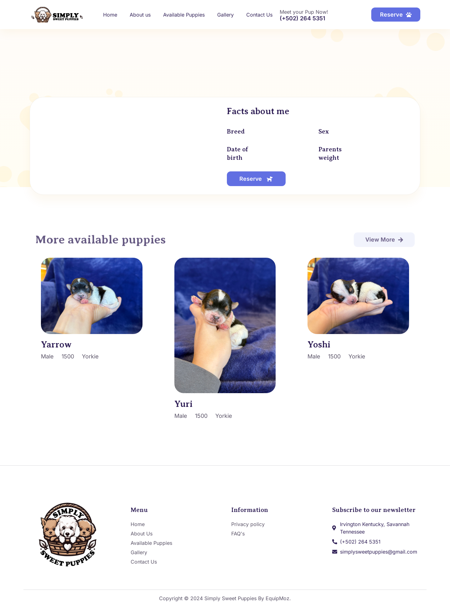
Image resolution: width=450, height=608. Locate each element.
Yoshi (319, 345)
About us (140, 15)
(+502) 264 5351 (302, 18)
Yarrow (56, 345)
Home (110, 15)
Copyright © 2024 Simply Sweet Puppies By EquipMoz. (225, 598)
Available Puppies (184, 15)
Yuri (183, 404)
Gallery (225, 15)
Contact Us (259, 15)
